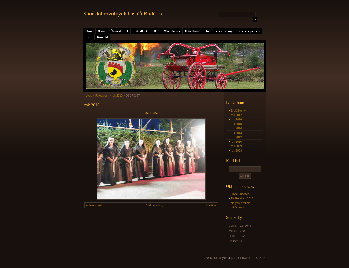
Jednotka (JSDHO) (145, 31)
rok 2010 (236, 141)
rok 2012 (236, 137)
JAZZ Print (237, 207)
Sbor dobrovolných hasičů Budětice (123, 14)
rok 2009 (236, 146)
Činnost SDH (119, 31)
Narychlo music (240, 203)
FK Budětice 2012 (242, 198)
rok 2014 (236, 128)
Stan (207, 31)
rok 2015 (236, 124)
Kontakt (102, 37)
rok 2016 (236, 119)
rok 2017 (236, 115)
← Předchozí (94, 205)
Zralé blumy (238, 110)
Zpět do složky (154, 205)
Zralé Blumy (224, 31)
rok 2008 (236, 150)
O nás (102, 31)
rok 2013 (236, 132)
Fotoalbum (192, 31)
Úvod (89, 31)
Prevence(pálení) (249, 31)
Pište (89, 37)
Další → (211, 205)
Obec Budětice (240, 194)
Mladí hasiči (172, 31)
